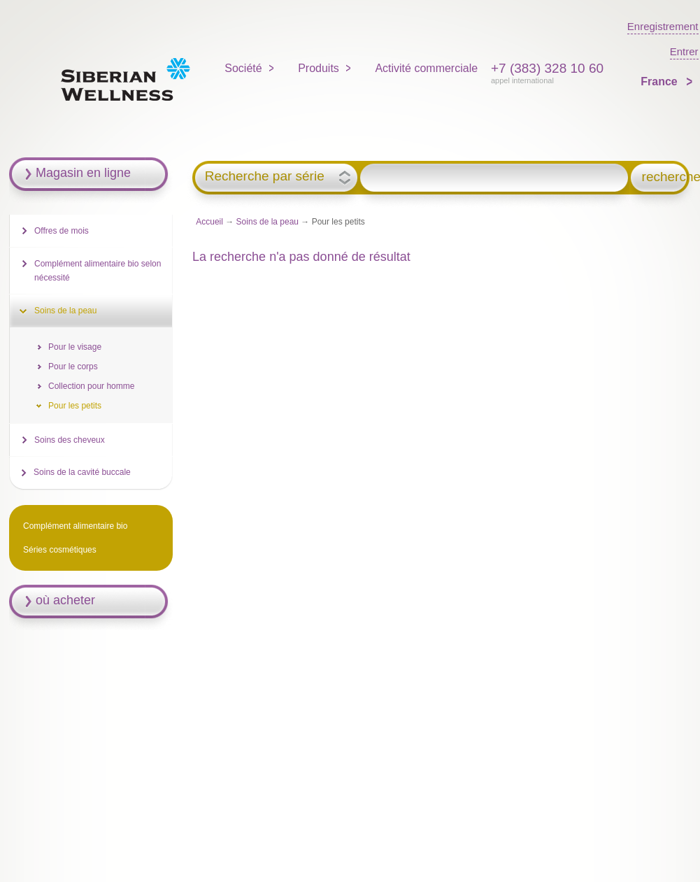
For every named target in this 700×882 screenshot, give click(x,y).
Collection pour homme (91, 386)
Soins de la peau (267, 222)
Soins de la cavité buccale (82, 472)
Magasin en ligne (83, 173)
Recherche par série (264, 176)
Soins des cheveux (69, 440)
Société (243, 68)
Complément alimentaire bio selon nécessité (97, 271)
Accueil (209, 222)
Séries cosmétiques (60, 550)
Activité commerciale (426, 68)
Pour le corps (73, 366)
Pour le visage (74, 347)
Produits (318, 68)
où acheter (65, 600)
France (660, 81)
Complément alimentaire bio (75, 526)
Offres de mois (61, 231)
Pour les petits (74, 406)
